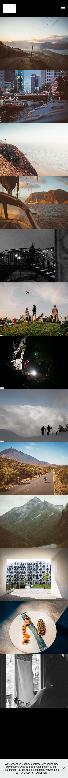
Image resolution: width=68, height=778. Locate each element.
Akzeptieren (27, 772)
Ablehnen (41, 772)
